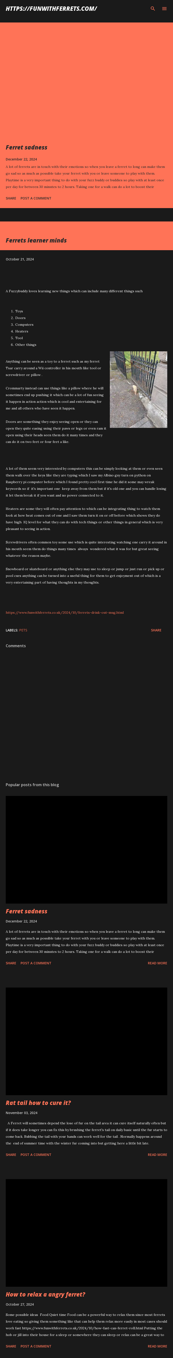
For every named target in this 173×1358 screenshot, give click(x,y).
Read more (157, 963)
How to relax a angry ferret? (45, 1294)
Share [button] (11, 198)
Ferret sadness (26, 147)
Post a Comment (36, 198)
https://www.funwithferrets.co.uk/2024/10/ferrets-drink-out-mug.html (65, 612)
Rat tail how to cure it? (38, 1103)
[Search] (153, 8)
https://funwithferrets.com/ (51, 8)
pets (23, 630)
